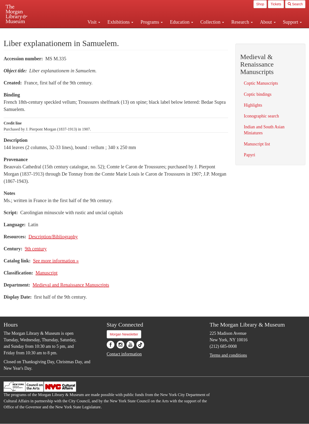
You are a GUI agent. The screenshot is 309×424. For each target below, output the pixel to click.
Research (242, 22)
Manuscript (46, 272)
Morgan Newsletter (124, 334)
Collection (212, 22)
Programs (151, 22)
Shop (260, 4)
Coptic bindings (258, 94)
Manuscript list (257, 144)
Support (292, 22)
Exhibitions (120, 22)
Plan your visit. (97, 32)
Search (295, 4)
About (268, 22)
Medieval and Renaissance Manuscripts (71, 284)
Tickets (276, 4)
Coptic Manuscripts (261, 83)
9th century (36, 248)
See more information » (56, 260)
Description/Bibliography (53, 236)
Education (181, 22)
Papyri (249, 154)
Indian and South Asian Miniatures (264, 129)
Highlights (253, 105)
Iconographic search (261, 116)
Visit (93, 22)
